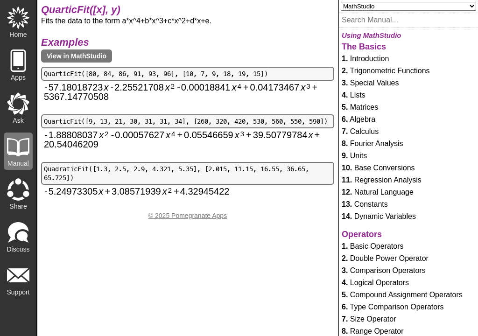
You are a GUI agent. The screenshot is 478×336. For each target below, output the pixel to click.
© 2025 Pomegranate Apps (187, 215)
